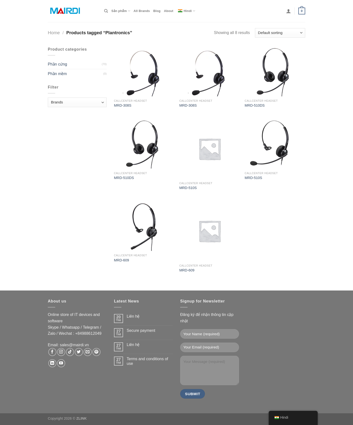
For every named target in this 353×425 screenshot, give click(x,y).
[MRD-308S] (144, 71)
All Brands (142, 11)
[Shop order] (280, 33)
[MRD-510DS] (275, 71)
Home (54, 32)
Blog (156, 11)
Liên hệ (133, 316)
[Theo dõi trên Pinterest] (96, 352)
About (168, 11)
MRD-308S (122, 105)
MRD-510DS (255, 105)
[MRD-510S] (209, 149)
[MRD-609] (144, 226)
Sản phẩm (120, 11)
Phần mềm (57, 74)
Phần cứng (57, 64)
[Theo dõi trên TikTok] (70, 352)
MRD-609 (121, 260)
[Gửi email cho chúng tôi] (88, 352)
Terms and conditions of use (147, 361)
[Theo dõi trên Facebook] (52, 352)
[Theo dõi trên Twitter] (79, 352)
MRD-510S (188, 188)
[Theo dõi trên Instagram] (61, 352)
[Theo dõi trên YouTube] (61, 363)
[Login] (288, 11)
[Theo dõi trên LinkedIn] (52, 363)
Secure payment (141, 330)
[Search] (106, 11)
